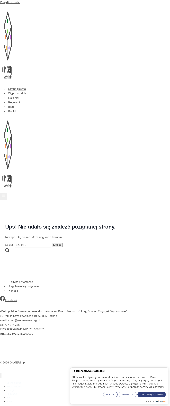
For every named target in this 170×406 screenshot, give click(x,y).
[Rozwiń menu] (3, 196)
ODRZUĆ (110, 394)
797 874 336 (12, 324)
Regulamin (14, 102)
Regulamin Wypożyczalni (24, 286)
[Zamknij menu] (1, 375)
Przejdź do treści (10, 2)
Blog (11, 106)
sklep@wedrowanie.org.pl (24, 320)
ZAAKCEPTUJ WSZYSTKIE (152, 394)
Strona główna (17, 89)
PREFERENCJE (127, 394)
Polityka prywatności (21, 282)
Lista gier (13, 97)
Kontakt (13, 111)
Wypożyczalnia (17, 93)
